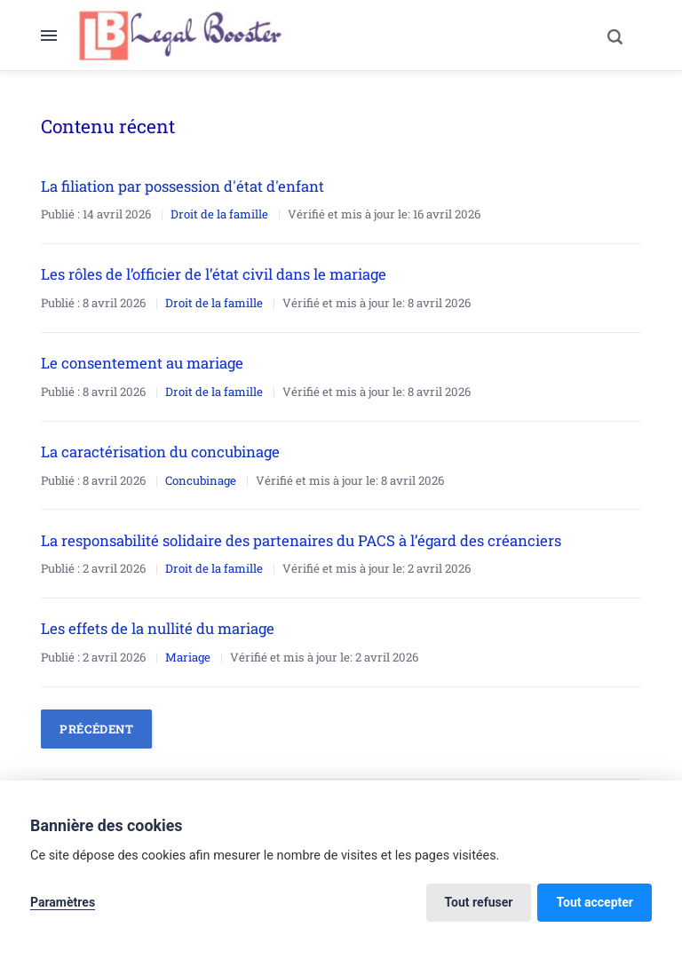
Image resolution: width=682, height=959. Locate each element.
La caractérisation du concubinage (160, 451)
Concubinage (200, 480)
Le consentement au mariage (142, 363)
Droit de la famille (219, 214)
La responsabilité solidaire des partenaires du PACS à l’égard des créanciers (301, 540)
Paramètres (62, 902)
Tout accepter (594, 902)
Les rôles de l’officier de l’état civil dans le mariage (213, 274)
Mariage (187, 657)
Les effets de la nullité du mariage (157, 628)
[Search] (614, 35)
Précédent (96, 729)
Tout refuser (479, 902)
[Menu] (57, 35)
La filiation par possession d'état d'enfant (182, 186)
